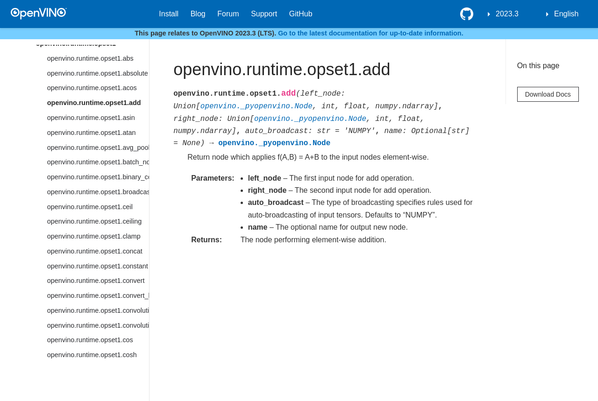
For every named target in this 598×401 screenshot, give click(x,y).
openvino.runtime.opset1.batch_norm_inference (98, 162)
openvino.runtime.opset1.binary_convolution (98, 177)
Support (264, 14)
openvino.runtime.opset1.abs (90, 58)
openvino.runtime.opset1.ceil (90, 207)
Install (168, 14)
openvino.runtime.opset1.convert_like (98, 295)
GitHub (301, 14)
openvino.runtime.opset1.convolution (98, 310)
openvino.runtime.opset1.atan (91, 132)
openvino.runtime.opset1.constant (97, 266)
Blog (198, 14)
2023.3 (507, 14)
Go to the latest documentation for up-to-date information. (370, 33)
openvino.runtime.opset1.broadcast (98, 192)
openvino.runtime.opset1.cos (90, 340)
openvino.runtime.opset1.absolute (97, 73)
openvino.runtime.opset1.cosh (92, 355)
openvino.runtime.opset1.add (94, 102)
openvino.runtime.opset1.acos (92, 87)
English (566, 14)
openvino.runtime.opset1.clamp (94, 236)
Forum (228, 14)
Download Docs (548, 94)
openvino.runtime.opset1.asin (91, 117)
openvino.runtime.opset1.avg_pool (98, 147)
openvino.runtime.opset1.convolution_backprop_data (98, 325)
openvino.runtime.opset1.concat (94, 251)
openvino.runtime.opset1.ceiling (94, 221)
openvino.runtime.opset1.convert (96, 280)
